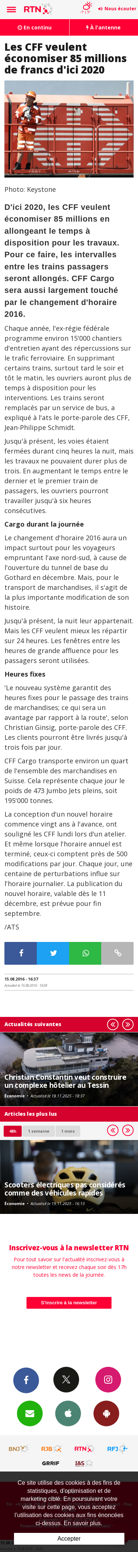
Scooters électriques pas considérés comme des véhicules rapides (64, 1188)
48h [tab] (12, 1131)
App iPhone (68, 1413)
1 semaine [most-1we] (38, 1131)
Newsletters (30, 1413)
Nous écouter (121, 9)
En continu (35, 27)
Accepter (69, 1538)
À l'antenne (103, 27)
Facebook (26, 1380)
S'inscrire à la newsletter (69, 1302)
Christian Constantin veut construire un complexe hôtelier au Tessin (65, 1081)
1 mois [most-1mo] (68, 1131)
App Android (106, 1413)
